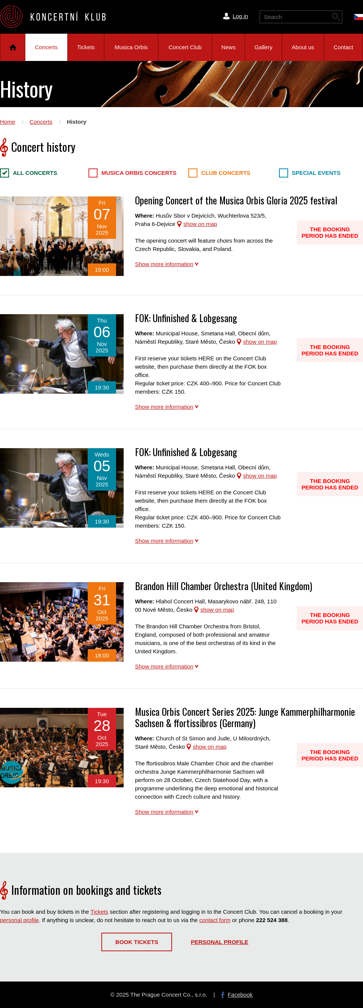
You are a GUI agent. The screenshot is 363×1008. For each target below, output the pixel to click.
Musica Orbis (131, 47)
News (228, 47)
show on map (200, 224)
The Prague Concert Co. (59, 16)
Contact (343, 47)
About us (303, 47)
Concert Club (185, 47)
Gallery (263, 47)
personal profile (19, 920)
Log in (240, 16)
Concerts (46, 47)
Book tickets (136, 942)
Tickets (86, 47)
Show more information (164, 264)
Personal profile (219, 942)
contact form (215, 920)
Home (12, 47)
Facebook (240, 994)
